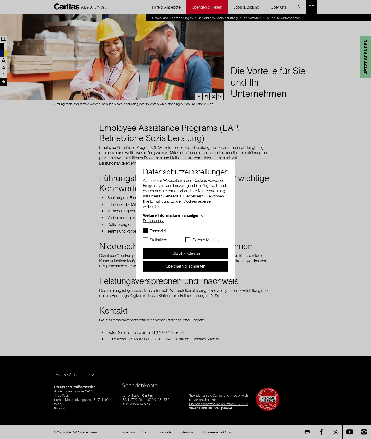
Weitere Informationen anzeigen (171, 215)
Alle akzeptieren (185, 253)
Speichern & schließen (185, 265)
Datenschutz (153, 220)
